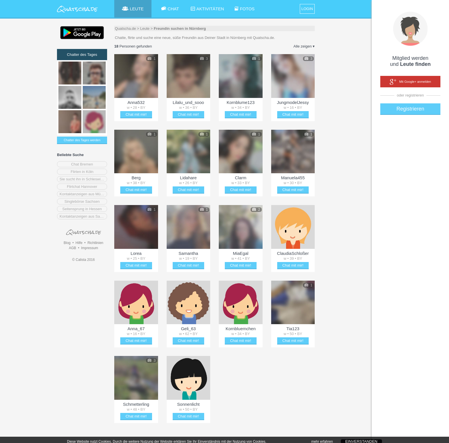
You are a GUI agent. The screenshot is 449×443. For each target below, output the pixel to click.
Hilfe (79, 243)
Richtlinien (95, 243)
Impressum (89, 248)
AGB (72, 248)
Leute (145, 28)
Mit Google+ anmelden (410, 82)
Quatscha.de (125, 28)
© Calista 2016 (83, 260)
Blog (67, 243)
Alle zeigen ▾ (304, 46)
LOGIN (307, 9)
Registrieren (410, 109)
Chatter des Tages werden (82, 140)
